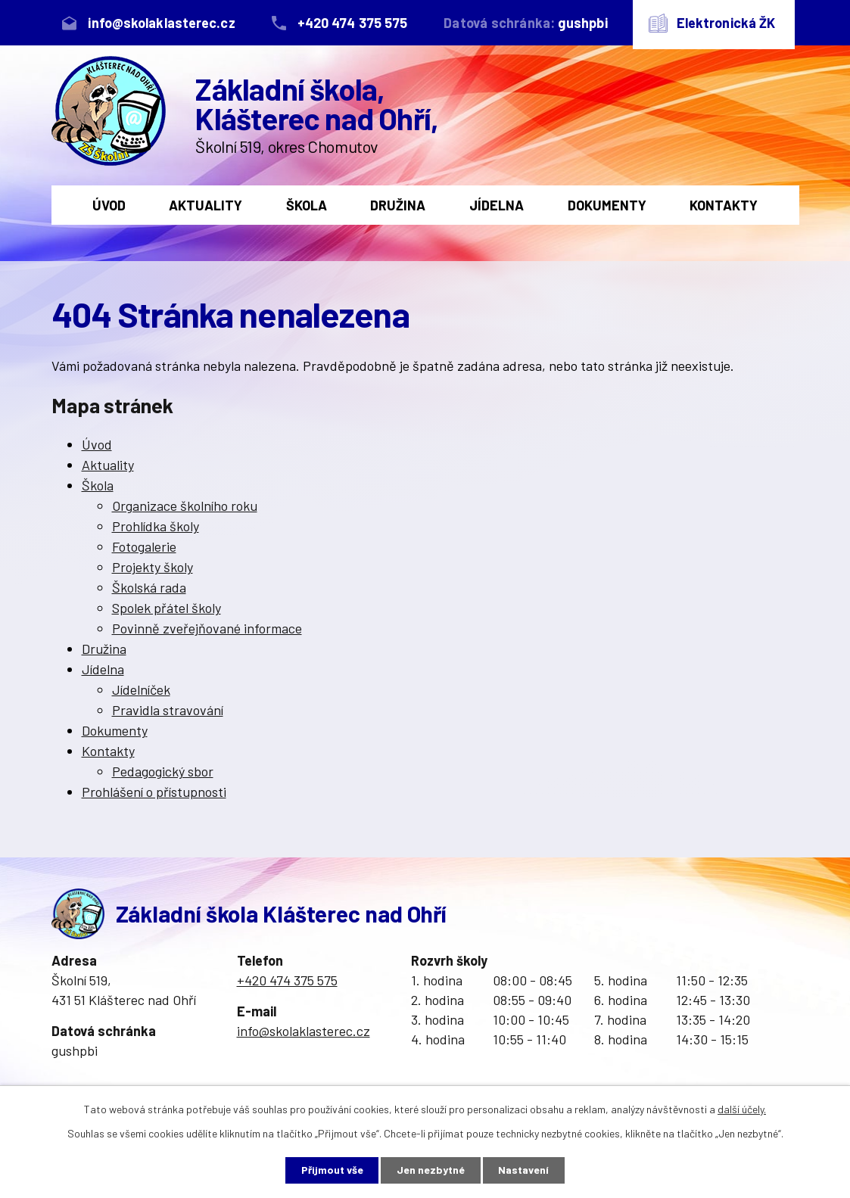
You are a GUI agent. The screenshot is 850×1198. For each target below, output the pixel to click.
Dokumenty (607, 205)
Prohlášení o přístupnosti (154, 791)
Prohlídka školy (155, 526)
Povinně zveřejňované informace (207, 628)
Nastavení (524, 1170)
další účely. (742, 1109)
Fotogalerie (144, 546)
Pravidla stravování (167, 710)
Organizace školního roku (184, 505)
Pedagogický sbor (162, 771)
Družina (397, 205)
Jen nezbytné (431, 1170)
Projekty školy (152, 567)
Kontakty (724, 205)
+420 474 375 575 (287, 980)
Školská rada (149, 587)
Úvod (109, 205)
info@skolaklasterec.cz (303, 1030)
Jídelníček (141, 689)
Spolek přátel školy (166, 607)
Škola (306, 205)
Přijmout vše (331, 1170)
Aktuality (205, 205)
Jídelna (496, 205)
